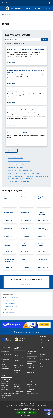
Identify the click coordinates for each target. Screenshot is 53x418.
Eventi (41, 363)
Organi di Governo (5, 351)
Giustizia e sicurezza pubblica (31, 352)
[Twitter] (35, 8)
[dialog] (26, 409)
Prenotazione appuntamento (17, 381)
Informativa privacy (31, 384)
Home (3, 14)
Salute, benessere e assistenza (31, 362)
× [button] (51, 402)
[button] (26, 415)
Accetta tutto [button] (21, 412)
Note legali (29, 387)
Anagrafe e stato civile (19, 358)
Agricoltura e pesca (18, 353)
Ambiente (16, 355)
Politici (2, 361)
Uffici (2, 356)
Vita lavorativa (30, 372)
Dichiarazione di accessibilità (30, 390)
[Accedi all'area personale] (44, 3)
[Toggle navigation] (3, 8)
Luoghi (41, 366)
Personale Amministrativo (4, 365)
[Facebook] (31, 8)
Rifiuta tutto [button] (32, 412)
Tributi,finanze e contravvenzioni (30, 366)
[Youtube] (38, 8)
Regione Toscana (6, 3)
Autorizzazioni (17, 363)
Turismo (29, 370)
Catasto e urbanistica (19, 365)
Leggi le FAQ (17, 388)
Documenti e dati (5, 368)
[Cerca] (50, 8)
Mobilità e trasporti (31, 358)
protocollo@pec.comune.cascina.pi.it (10, 393)
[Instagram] (42, 8)
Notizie (41, 351)
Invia (44, 39)
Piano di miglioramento (32, 393)
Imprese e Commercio (32, 356)
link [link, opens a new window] (40, 409)
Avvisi (41, 356)
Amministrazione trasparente (31, 381)
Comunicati (42, 354)
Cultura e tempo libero (19, 368)
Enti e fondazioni (5, 359)
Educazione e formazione (17, 371)
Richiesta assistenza (18, 391)
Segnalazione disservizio (17, 385)
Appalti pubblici (17, 360)
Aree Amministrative (6, 354)
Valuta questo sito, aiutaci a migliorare (26, 332)
